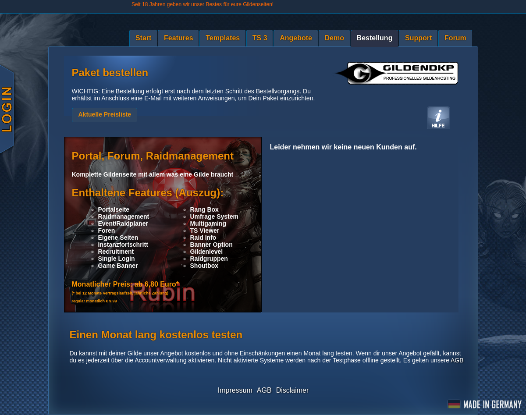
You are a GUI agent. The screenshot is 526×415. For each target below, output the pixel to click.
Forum (455, 38)
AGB (457, 360)
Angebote (296, 38)
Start (143, 38)
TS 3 (259, 38)
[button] (105, 115)
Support (418, 38)
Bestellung (375, 38)
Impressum (235, 390)
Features (178, 38)
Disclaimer (292, 390)
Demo (334, 38)
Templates (223, 38)
